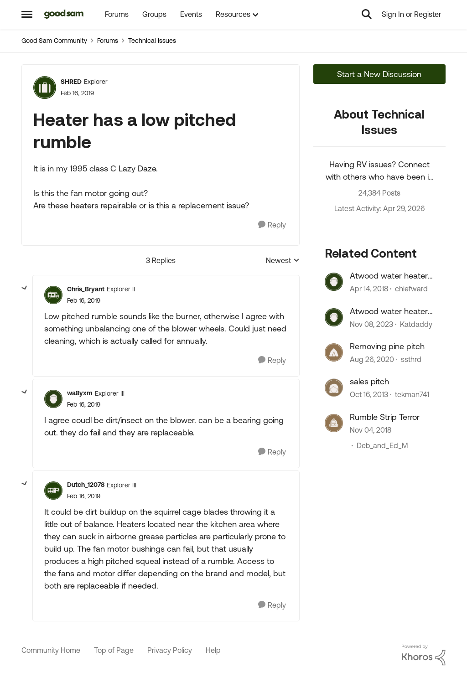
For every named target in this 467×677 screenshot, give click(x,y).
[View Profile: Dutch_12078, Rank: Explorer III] (53, 490)
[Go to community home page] (64, 14)
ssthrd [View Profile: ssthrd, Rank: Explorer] (411, 359)
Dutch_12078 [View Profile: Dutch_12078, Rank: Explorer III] (85, 484)
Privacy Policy (169, 650)
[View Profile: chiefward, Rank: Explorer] (334, 282)
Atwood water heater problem (389, 311)
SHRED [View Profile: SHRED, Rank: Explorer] (71, 81)
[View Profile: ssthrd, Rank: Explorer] (334, 352)
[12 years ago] (369, 394)
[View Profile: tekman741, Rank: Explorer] (334, 387)
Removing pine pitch (387, 346)
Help (213, 650)
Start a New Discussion (379, 74)
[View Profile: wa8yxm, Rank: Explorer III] (53, 399)
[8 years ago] (369, 289)
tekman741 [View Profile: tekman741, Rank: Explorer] (412, 395)
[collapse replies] (24, 288)
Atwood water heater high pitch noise (389, 276)
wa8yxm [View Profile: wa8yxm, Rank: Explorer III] (80, 393)
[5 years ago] (372, 359)
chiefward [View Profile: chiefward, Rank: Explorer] (411, 289)
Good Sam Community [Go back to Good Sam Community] (54, 40)
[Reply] (272, 225)
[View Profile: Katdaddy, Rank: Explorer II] (334, 317)
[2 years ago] (371, 324)
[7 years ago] (370, 429)
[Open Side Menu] (27, 14)
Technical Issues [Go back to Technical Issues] (152, 40)
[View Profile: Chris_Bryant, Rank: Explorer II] (53, 295)
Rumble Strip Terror (385, 417)
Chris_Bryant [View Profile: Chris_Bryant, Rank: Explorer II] (85, 289)
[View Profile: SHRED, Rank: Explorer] (44, 87)
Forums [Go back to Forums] (107, 40)
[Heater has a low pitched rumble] (83, 300)
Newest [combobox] (283, 261)
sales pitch (369, 381)
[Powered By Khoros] (424, 655)
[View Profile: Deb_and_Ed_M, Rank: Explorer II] (334, 423)
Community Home (50, 650)
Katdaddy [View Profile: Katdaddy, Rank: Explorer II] (416, 324)
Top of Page (114, 650)
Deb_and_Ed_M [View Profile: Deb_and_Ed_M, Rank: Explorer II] (382, 445)
